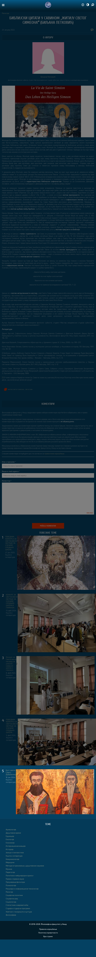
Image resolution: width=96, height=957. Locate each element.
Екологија (10, 839)
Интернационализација (16, 846)
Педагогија (10, 872)
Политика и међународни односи (19, 875)
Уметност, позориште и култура (19, 912)
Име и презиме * (9, 462)
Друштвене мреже (13, 833)
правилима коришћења (54, 453)
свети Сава (28, 389)
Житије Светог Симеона (16, 389)
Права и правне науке (15, 879)
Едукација (10, 836)
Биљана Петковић (48, 77)
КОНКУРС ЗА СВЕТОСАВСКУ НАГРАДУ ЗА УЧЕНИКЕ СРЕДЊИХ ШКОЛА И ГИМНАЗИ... (12, 601)
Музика (9, 869)
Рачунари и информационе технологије (22, 889)
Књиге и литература (10, 556)
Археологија (11, 829)
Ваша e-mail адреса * (11, 471)
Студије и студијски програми (18, 908)
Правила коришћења (48, 929)
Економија (10, 843)
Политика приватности (48, 933)
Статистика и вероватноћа (17, 905)
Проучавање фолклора (15, 882)
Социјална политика (14, 895)
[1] (80, 243)
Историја (9, 849)
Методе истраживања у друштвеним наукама (25, 866)
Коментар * (6, 481)
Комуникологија (12, 859)
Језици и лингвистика (15, 852)
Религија (5, 13)
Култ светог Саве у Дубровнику (11, 772)
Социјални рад (12, 898)
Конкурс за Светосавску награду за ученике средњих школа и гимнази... (11, 663)
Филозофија (11, 915)
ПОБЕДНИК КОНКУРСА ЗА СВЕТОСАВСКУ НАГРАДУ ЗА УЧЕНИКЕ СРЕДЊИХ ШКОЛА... (11, 543)
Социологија (11, 902)
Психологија (11, 885)
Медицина (10, 862)
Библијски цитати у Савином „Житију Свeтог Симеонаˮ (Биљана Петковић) (48, 20)
